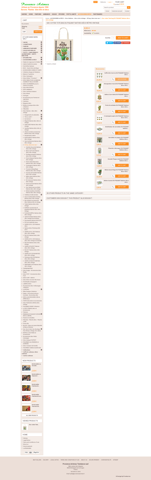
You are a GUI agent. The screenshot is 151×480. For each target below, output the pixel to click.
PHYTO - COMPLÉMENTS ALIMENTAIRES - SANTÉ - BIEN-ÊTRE (30, 54)
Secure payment (27, 446)
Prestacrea (126, 476)
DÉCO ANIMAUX (27, 89)
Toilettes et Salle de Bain (31, 195)
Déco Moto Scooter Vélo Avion (31, 279)
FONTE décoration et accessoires (32, 300)
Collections (26, 350)
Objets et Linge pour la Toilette (31, 62)
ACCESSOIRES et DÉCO (29, 59)
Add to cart (122, 90)
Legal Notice (26, 440)
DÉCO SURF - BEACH (29, 277)
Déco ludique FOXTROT (29, 340)
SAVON (25, 42)
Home (25, 435)
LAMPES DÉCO (27, 283)
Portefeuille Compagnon (30, 281)
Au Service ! (28, 119)
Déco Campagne (27, 76)
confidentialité (27, 448)
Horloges (25, 95)
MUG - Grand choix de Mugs (31, 68)
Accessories (100, 69)
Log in (110, 2)
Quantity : (108, 38)
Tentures (25, 312)
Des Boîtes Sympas (28, 66)
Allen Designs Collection (30, 291)
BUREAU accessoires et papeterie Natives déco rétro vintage (32, 209)
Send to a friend (51, 64)
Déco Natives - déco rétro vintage (75, 18)
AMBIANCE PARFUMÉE (30, 48)
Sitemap (115, 460)
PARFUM (25, 46)
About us (25, 444)
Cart (25, 20)
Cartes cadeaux (28, 355)
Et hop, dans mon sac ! (31, 145)
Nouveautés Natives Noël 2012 (33, 220)
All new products (32, 415)
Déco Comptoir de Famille (30, 345)
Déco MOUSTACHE (28, 87)
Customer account (117, 11)
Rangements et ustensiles (32, 115)
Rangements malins (30, 135)
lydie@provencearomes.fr (77, 473)
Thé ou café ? (28, 117)
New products (29, 361)
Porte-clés (26, 323)
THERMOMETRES (28, 268)
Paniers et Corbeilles (28, 317)
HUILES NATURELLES (29, 50)
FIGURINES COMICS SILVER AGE (32, 347)
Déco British (26, 93)
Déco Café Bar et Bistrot (29, 91)
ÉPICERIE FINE (27, 57)
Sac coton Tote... (34, 424)
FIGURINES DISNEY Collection (31, 306)
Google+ (126, 43)
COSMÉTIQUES (27, 44)
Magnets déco (27, 103)
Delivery (25, 438)
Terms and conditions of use (31, 442)
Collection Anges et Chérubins (31, 72)
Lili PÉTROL (26, 289)
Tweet (109, 43)
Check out (38, 31)
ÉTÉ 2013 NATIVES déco (31, 222)
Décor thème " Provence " (30, 78)
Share (117, 43)
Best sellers (37, 460)
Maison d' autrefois (28, 74)
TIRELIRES (26, 109)
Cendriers (25, 101)
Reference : (87, 30)
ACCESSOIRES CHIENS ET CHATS (32, 70)
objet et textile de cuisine (30, 64)
